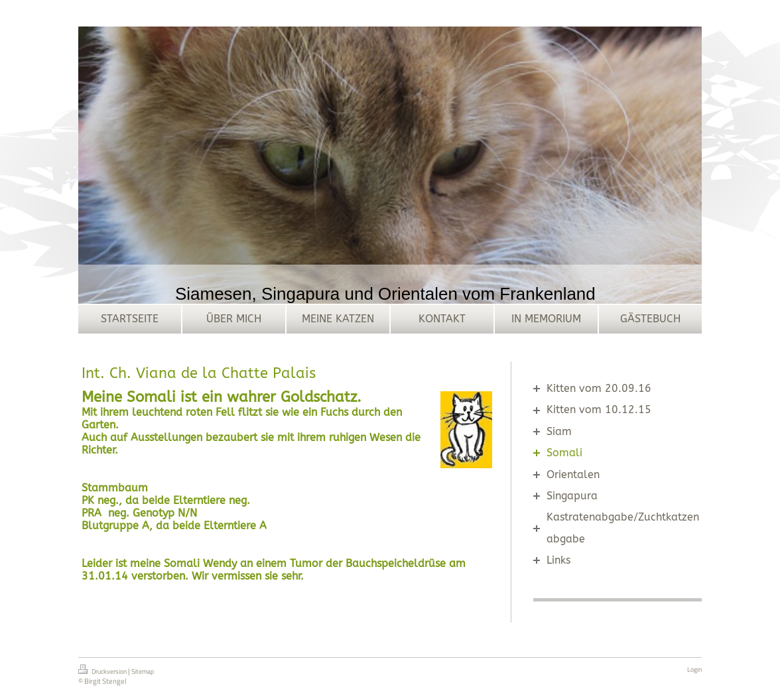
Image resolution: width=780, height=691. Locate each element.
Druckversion (103, 670)
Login (694, 669)
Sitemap (142, 671)
